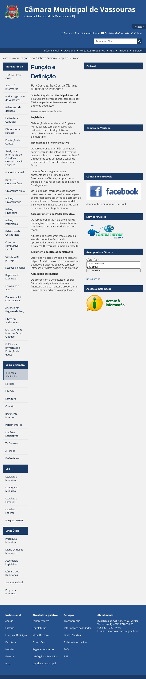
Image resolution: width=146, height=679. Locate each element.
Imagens (123, 50)
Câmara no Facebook (99, 176)
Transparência (14, 66)
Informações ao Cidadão (78, 623)
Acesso (9, 616)
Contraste (123, 33)
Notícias (9, 644)
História (9, 623)
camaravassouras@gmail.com (122, 626)
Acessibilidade (91, 33)
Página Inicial (51, 50)
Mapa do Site (71, 33)
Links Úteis (12, 526)
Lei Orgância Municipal (45, 651)
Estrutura (10, 637)
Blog (7, 658)
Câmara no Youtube (98, 128)
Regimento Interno (43, 644)
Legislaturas (39, 623)
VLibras (138, 33)
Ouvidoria (69, 50)
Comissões (39, 637)
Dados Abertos (72, 630)
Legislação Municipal (44, 658)
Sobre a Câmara (46, 58)
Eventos (9, 651)
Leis (7, 465)
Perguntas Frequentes (92, 50)
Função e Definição (16, 630)
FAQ (66, 644)
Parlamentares (41, 616)
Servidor (138, 50)
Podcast (91, 66)
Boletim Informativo (75, 637)
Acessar (139, 26)
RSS (112, 50)
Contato (109, 33)
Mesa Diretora (41, 630)
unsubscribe (93, 279)
